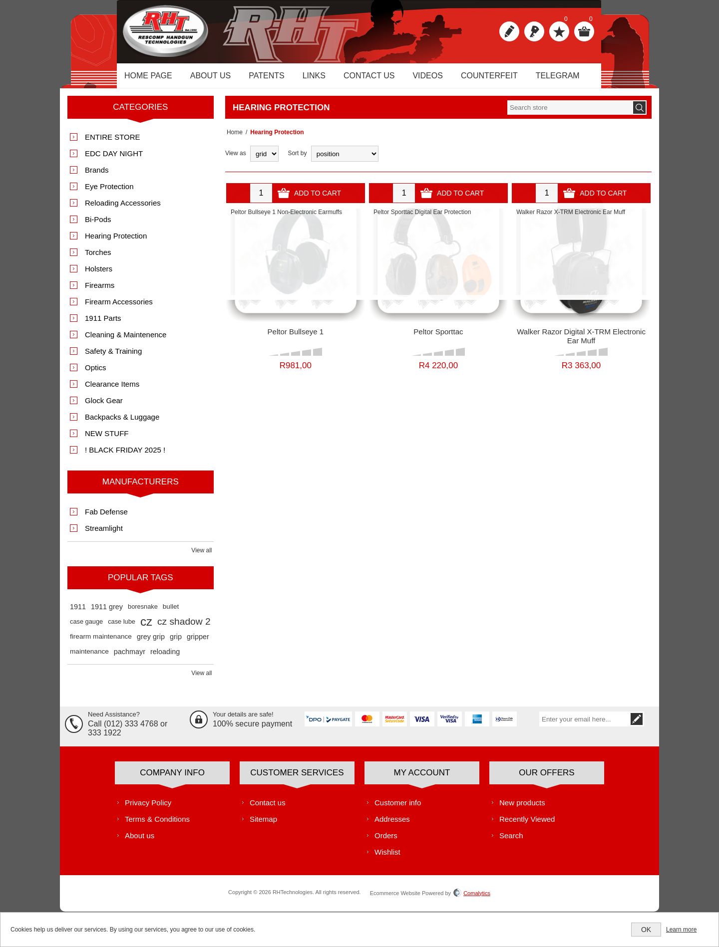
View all (201, 555)
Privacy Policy (148, 808)
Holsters (98, 274)
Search (511, 841)
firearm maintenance (101, 642)
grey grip (151, 642)
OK (646, 930)
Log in (534, 31)
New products (522, 808)
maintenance (89, 657)
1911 (78, 612)
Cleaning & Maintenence (125, 340)
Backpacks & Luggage (122, 422)
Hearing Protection (116, 241)
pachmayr (129, 657)
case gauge (86, 627)
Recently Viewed (527, 824)
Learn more (681, 929)
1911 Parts (103, 323)
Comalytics (471, 898)
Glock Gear (104, 406)
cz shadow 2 (184, 627)
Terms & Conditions (157, 824)
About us (139, 841)
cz (146, 627)
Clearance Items (112, 389)
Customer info (397, 808)
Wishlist (387, 857)
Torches (98, 257)
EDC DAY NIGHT (114, 159)
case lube (121, 627)
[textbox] (569, 113)
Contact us (268, 808)
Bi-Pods (98, 225)
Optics (95, 373)
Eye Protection (109, 192)
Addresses (392, 824)
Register (509, 31)
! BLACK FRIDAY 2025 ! (125, 455)
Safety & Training (113, 356)
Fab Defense (106, 517)
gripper (198, 642)
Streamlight (104, 533)
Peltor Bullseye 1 (296, 337)
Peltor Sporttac (438, 337)
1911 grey (107, 612)
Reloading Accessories (123, 208)
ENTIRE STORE (112, 142)
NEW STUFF (107, 439)
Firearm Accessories (119, 307)
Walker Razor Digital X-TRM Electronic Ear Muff (581, 341)
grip (176, 642)
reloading (165, 657)
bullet (171, 612)
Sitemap (263, 824)
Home (233, 137)
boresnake (143, 612)
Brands (97, 175)
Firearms (99, 290)
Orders (385, 841)
